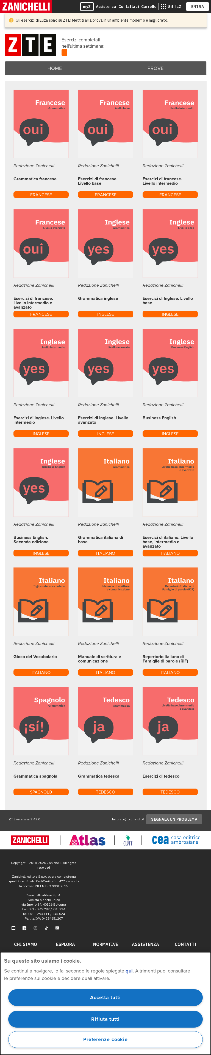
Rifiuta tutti (105, 1019)
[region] (105, 1003)
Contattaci (128, 6)
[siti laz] (171, 6)
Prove (155, 68)
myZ (87, 6)
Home (55, 68)
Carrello (148, 6)
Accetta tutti (105, 997)
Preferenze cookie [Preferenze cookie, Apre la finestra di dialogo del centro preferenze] (105, 1039)
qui (129, 971)
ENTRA (197, 6)
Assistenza (106, 6)
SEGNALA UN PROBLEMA (174, 819)
